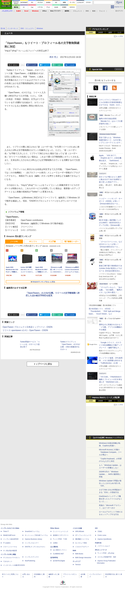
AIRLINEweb (79, 531)
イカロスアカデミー (82, 547)
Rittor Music (54, 528)
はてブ (46, 65)
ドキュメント (77, 11)
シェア (34, 65)
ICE (96, 528)
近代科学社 (54, 557)
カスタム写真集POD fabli (107, 557)
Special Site (97, 69)
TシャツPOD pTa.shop (106, 553)
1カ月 (120, 32)
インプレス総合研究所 (10, 539)
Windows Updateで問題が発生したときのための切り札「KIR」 (110, 483)
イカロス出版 (77, 528)
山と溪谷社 (54, 547)
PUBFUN (98, 543)
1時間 (91, 32)
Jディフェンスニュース (83, 535)
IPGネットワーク (101, 550)
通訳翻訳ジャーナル (82, 539)
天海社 (100, 531)
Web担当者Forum (9, 535)
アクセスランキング (100, 29)
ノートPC (14, 241)
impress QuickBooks (104, 539)
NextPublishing (30, 561)
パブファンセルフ (104, 546)
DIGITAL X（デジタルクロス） (35, 547)
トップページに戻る (43, 364)
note (59, 65)
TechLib (77, 564)
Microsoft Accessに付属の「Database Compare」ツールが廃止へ (110, 452)
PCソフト (33, 241)
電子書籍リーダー (71, 241)
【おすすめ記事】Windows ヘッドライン (107, 438)
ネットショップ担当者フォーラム (36, 535)
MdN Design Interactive (83, 557)
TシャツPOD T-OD (60, 539)
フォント (102, 11)
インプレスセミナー (32, 543)
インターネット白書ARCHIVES (14, 565)
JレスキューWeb (81, 543)
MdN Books (79, 554)
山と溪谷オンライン (60, 550)
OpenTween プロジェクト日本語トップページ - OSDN (27, 327)
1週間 (110, 32)
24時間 (100, 32)
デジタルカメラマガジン (11, 557)
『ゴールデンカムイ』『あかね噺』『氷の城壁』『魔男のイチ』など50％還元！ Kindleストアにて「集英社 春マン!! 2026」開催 (110, 292)
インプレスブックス (32, 557)
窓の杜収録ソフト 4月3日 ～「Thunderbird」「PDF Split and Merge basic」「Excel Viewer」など (104, 311)
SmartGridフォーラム (32, 531)
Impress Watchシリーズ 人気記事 (106, 397)
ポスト (15, 65)
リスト (22, 65)
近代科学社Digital (59, 561)
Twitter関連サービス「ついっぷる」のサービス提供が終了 (30, 344)
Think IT (6, 531)
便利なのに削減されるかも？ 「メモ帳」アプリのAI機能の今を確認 (110, 327)
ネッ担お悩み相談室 (10, 550)
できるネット (7, 561)
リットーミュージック (60, 531)
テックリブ (76, 561)
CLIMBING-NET (58, 554)
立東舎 (55, 543)
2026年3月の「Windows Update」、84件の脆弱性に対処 (110, 474)
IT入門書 (52, 241)
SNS (87, 11)
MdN (74, 550)
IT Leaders (6, 543)
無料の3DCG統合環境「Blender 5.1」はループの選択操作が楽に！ (110, 121)
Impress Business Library (33, 539)
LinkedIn (72, 65)
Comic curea (102, 535)
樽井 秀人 (53, 57)
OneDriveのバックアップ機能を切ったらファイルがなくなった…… (110, 498)
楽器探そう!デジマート (61, 535)
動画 (93, 11)
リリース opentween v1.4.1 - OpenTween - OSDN (25, 330)
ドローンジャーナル (10, 547)
